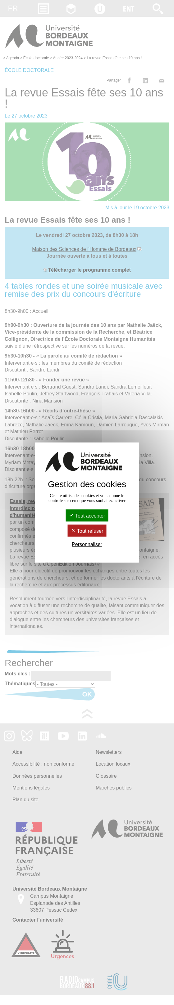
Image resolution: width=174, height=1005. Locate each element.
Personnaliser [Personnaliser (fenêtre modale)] (87, 544)
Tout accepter (87, 515)
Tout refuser (87, 531)
